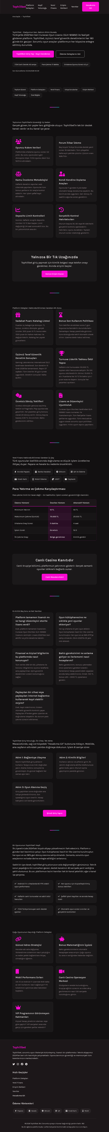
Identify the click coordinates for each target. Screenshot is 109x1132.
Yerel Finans (54, 6)
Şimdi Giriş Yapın (54, 813)
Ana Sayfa (16, 17)
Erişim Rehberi (63, 6)
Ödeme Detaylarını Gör (70, 54)
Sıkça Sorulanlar (71, 90)
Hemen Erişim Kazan (54, 274)
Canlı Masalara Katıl (55, 577)
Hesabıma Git (90, 6)
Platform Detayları (30, 6)
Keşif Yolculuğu (42, 6)
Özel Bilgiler (35, 95)
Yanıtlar (74, 7)
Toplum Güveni (20, 90)
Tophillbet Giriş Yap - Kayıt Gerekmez (33, 54)
